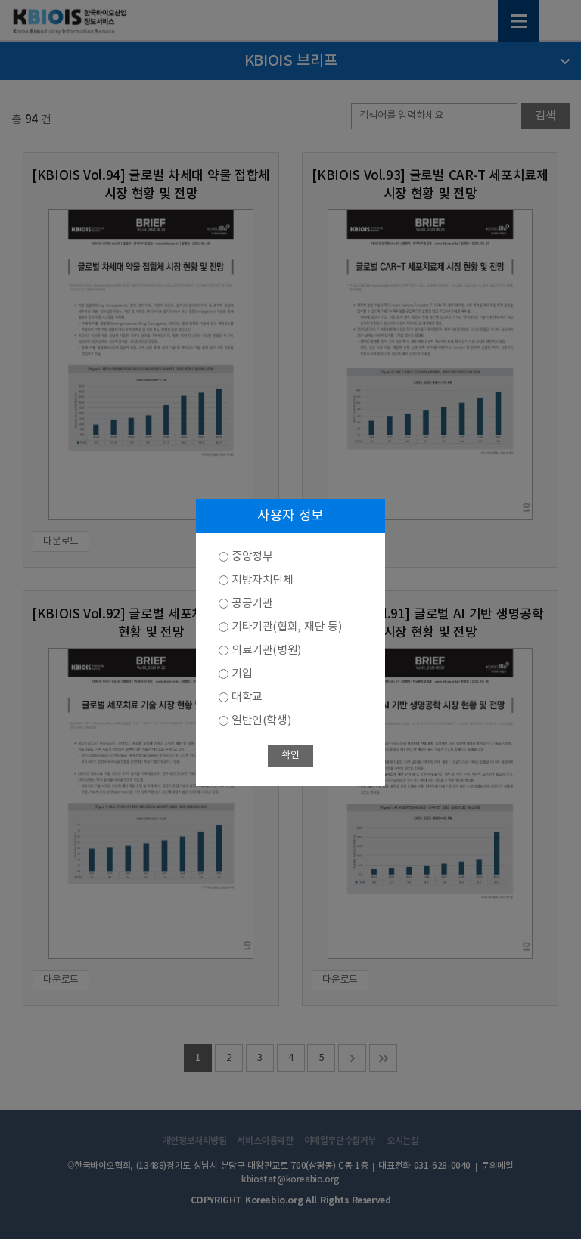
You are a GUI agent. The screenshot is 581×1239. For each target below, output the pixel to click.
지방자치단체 (262, 580)
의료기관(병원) (266, 650)
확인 (290, 755)
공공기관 (251, 603)
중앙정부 (251, 556)
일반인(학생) (260, 720)
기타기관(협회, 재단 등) (286, 627)
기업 (241, 674)
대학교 (247, 697)
